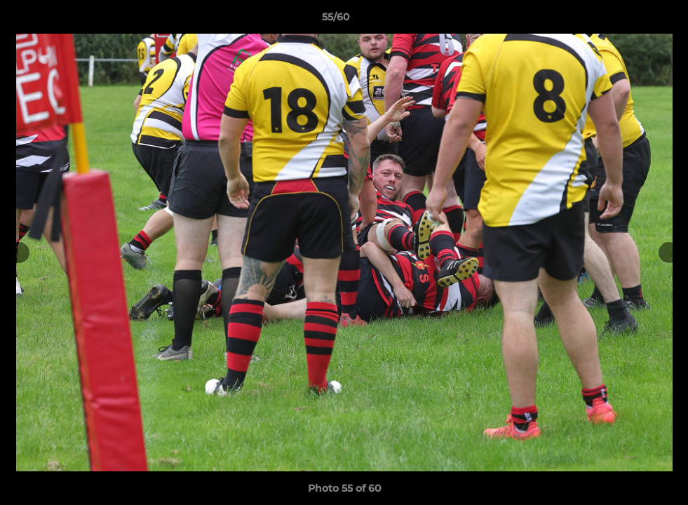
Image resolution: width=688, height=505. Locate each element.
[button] (629, 20)
